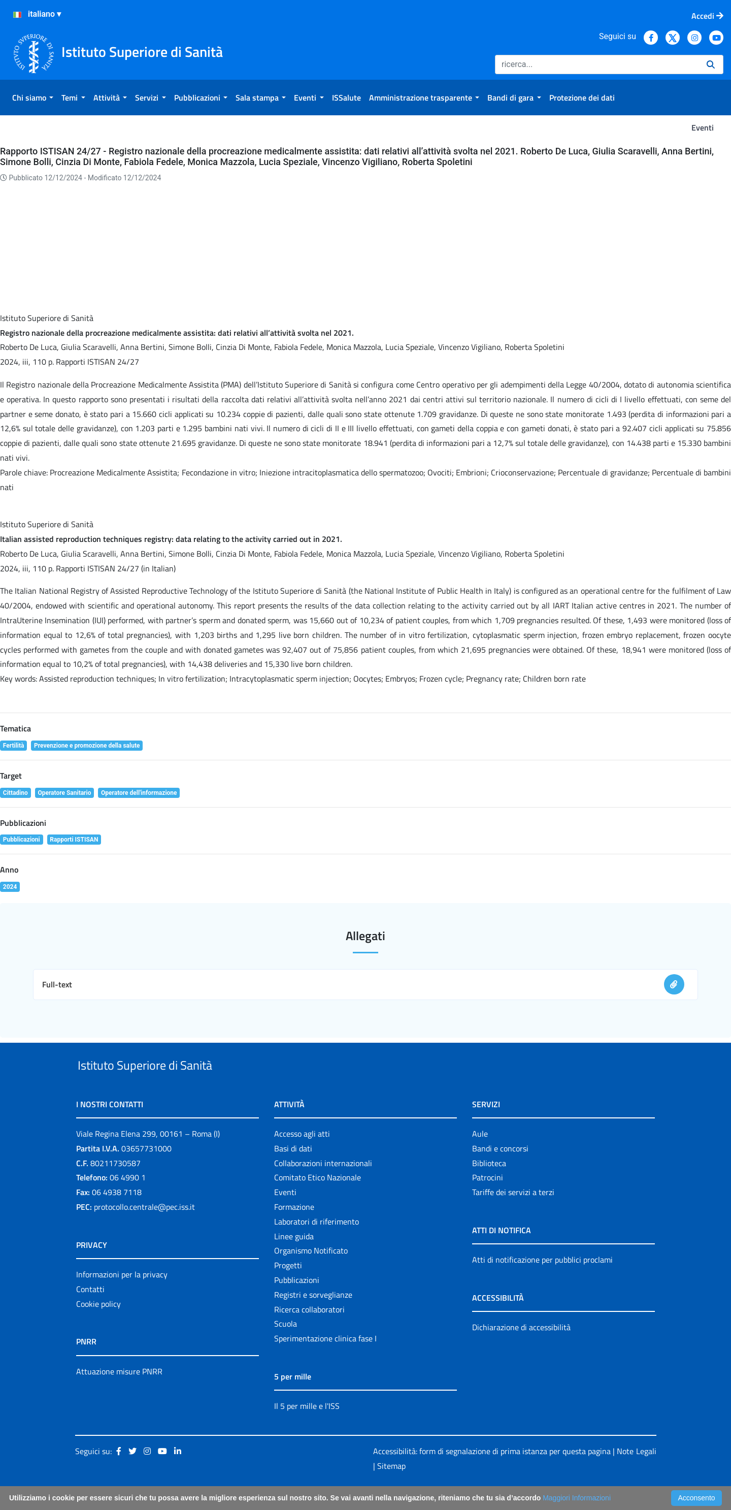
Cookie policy (98, 1327)
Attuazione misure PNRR (119, 1395)
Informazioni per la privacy (122, 1298)
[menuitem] (32, 97)
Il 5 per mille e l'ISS (307, 1429)
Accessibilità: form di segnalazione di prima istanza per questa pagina (492, 1474)
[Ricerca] (597, 64)
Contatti (90, 1312)
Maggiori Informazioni (577, 1498)
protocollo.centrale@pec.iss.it (144, 1230)
